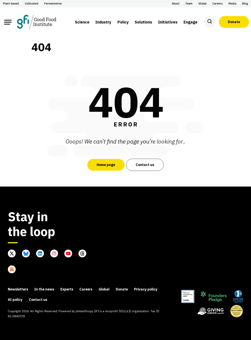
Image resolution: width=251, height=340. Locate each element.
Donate (234, 22)
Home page (106, 164)
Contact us (145, 164)
